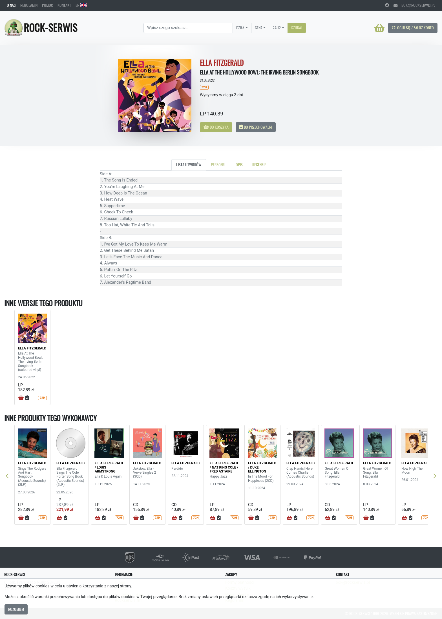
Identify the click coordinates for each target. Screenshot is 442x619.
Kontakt (64, 5)
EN (81, 5)
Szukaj (296, 27)
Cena (258, 27)
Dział (240, 27)
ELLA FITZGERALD (32, 348)
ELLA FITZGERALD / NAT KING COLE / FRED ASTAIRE (224, 467)
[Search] (188, 28)
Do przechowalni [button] (255, 127)
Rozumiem (16, 609)
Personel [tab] (218, 164)
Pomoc (47, 5)
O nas (11, 5)
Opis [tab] (239, 164)
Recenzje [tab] (259, 164)
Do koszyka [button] (216, 127)
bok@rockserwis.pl (414, 5)
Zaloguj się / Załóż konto (413, 27)
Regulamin (28, 5)
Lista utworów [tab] (188, 164)
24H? (277, 27)
